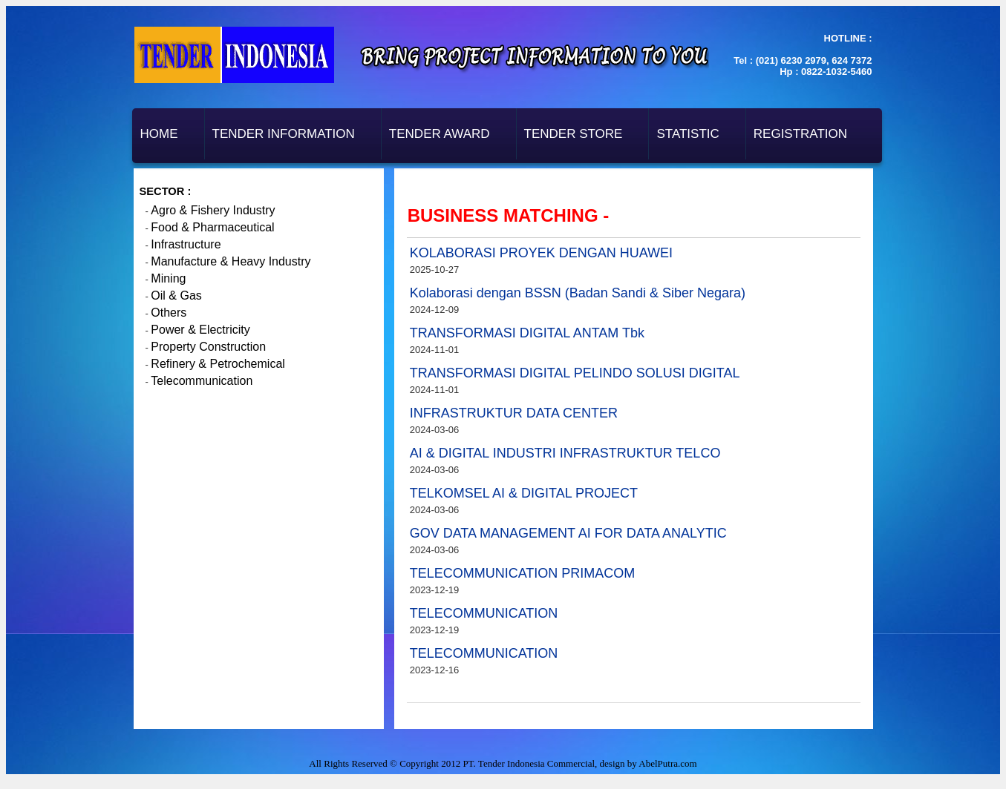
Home (159, 134)
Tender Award (439, 134)
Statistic (687, 134)
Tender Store (573, 134)
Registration (800, 134)
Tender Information (283, 134)
